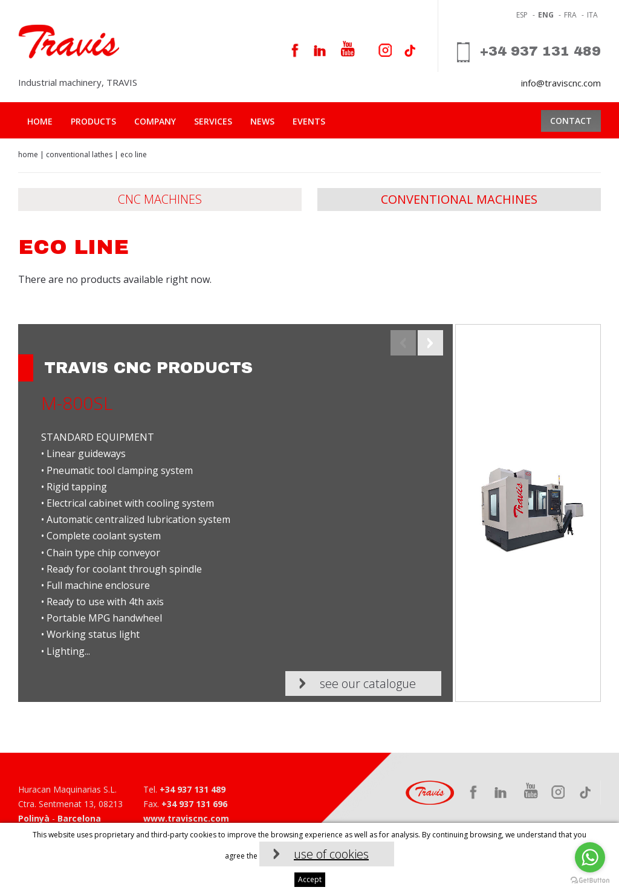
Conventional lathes (79, 154)
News (262, 121)
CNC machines (160, 199)
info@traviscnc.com (561, 83)
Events (309, 121)
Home (40, 121)
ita (592, 15)
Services (213, 121)
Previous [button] (403, 343)
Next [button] (430, 343)
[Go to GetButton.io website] (590, 881)
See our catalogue (368, 683)
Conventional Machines (459, 199)
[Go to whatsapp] (590, 857)
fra (570, 15)
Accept (310, 879)
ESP (522, 15)
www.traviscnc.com (186, 818)
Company (155, 121)
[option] (309, 513)
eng (546, 15)
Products (93, 121)
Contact (571, 120)
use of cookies (331, 854)
